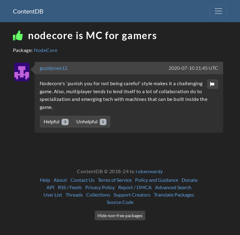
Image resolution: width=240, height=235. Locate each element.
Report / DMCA (135, 187)
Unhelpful (91, 121)
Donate (190, 180)
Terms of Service (115, 180)
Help (45, 180)
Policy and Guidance (156, 180)
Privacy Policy (100, 187)
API (50, 187)
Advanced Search (173, 187)
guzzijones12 (53, 68)
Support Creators (132, 194)
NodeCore (45, 50)
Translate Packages (174, 194)
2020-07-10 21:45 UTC (193, 68)
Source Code (120, 202)
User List (52, 194)
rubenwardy (149, 171)
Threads (74, 194)
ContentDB (28, 11)
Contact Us (82, 180)
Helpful (56, 121)
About (60, 180)
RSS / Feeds (70, 187)
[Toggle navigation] (218, 11)
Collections (98, 194)
